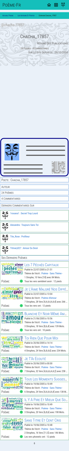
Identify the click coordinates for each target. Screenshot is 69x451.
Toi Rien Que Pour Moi (41, 338)
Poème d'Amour (49, 298)
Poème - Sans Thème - (52, 273)
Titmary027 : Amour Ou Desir (24, 248)
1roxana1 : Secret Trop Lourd (24, 213)
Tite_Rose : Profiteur (20, 236)
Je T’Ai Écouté (35, 359)
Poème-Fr (11, 5)
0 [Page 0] (34, 443)
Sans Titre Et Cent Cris (43, 420)
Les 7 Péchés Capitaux (42, 265)
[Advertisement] (34, 102)
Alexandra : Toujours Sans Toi (24, 225)
